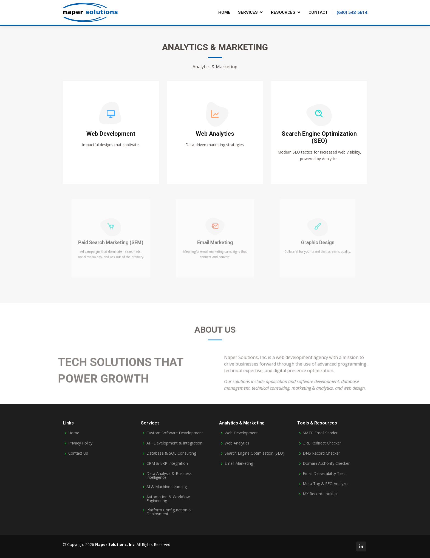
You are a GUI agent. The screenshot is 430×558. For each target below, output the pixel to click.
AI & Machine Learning (166, 487)
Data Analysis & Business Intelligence (169, 475)
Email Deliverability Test (324, 473)
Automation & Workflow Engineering (168, 499)
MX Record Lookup (320, 494)
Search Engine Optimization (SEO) (319, 138)
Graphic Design (317, 242)
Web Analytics (215, 134)
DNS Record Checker (321, 453)
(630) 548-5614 (351, 12)
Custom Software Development (174, 433)
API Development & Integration (174, 443)
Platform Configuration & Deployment (168, 512)
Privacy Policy (80, 443)
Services (248, 12)
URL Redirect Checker (322, 443)
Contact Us (78, 453)
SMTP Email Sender (320, 433)
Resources (283, 12)
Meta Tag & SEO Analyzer (326, 484)
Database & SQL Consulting (171, 453)
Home (224, 12)
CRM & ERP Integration (167, 463)
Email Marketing (215, 242)
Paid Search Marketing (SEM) (110, 242)
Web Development (111, 134)
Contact (318, 12)
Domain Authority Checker (326, 463)
